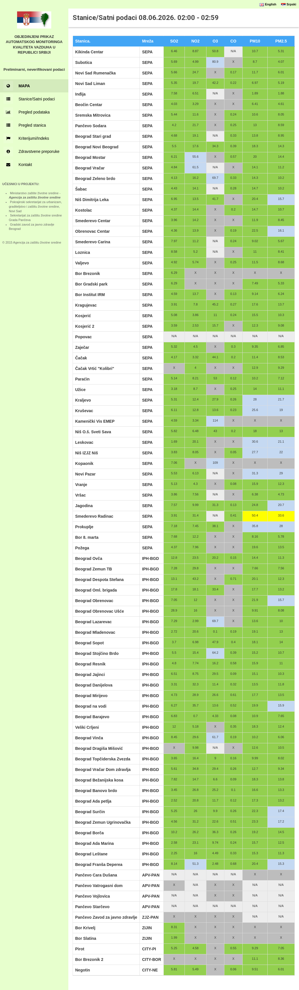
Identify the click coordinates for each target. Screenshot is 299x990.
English (267, 4)
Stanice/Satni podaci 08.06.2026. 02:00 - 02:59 (146, 18)
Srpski (288, 4)
